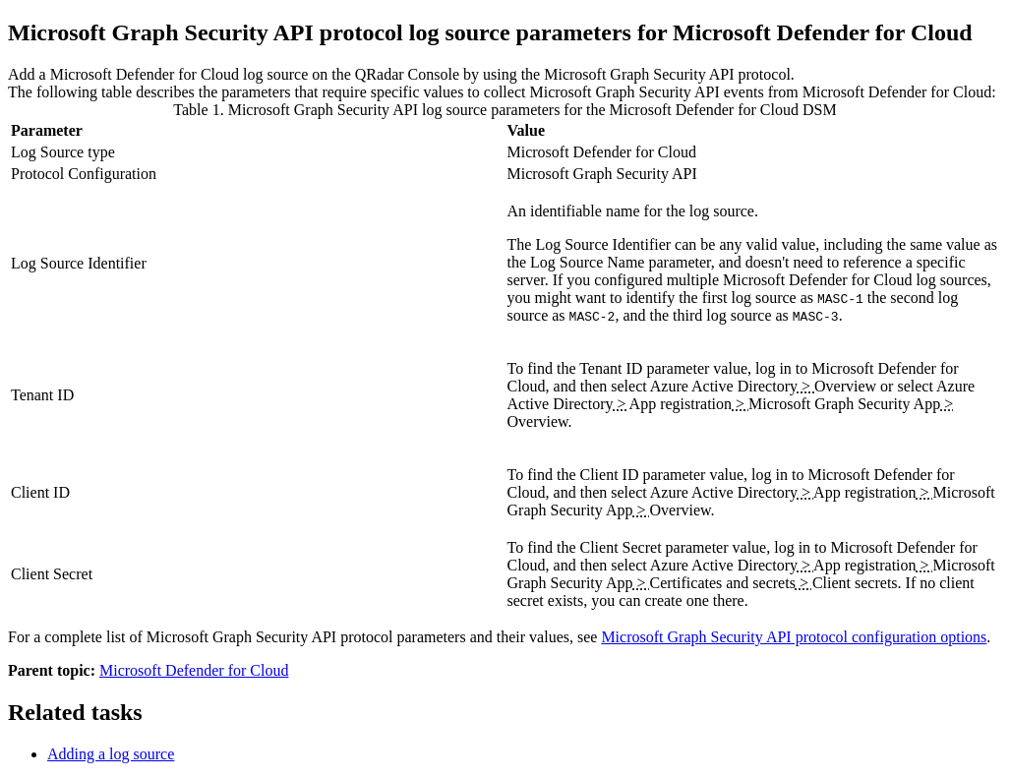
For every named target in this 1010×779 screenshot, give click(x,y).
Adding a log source (110, 754)
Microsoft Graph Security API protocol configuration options (793, 637)
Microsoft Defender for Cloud (193, 670)
